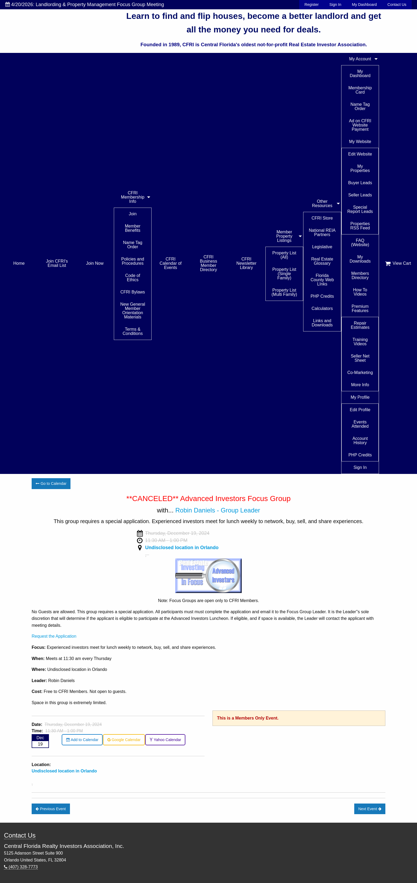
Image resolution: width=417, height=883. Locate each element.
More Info (360, 384)
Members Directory (360, 275)
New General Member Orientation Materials (132, 310)
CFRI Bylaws (132, 292)
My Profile (360, 397)
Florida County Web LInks (322, 279)
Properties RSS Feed (360, 225)
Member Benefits (133, 228)
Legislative (322, 247)
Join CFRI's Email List (57, 263)
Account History (360, 440)
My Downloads (359, 259)
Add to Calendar (82, 740)
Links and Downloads (322, 322)
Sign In (335, 4)
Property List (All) (284, 255)
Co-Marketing (360, 372)
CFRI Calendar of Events (171, 263)
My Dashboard (364, 4)
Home (19, 263)
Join (132, 214)
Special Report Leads (360, 209)
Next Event (369, 809)
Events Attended (360, 424)
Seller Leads (360, 195)
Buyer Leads (360, 182)
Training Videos (360, 341)
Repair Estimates (360, 325)
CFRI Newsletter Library (246, 263)
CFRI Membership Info (132, 197)
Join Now (94, 263)
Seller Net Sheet (360, 358)
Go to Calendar (51, 483)
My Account (360, 59)
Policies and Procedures (132, 261)
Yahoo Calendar (165, 740)
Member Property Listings (284, 236)
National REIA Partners (322, 232)
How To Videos (360, 292)
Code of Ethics (132, 277)
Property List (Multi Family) (284, 292)
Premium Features (360, 308)
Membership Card (360, 90)
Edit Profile (360, 409)
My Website (360, 141)
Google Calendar (124, 740)
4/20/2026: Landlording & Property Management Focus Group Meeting (84, 4)
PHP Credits (322, 296)
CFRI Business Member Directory (208, 263)
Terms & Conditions (133, 331)
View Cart (398, 263)
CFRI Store (322, 218)
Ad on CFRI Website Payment (360, 125)
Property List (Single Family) (284, 273)
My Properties (360, 168)
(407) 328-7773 (21, 867)
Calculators (322, 308)
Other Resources (322, 203)
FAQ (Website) (360, 242)
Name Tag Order (133, 244)
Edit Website (360, 154)
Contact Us (396, 4)
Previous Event (51, 809)
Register (312, 4)
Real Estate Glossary (322, 261)
